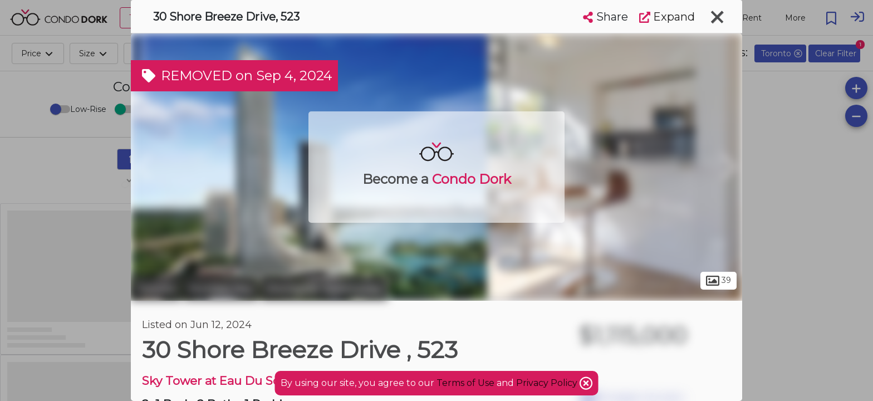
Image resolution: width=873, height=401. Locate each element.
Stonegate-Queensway (324, 288)
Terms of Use (465, 383)
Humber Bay (221, 288)
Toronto (155, 288)
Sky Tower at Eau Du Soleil (219, 381)
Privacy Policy (548, 383)
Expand (667, 16)
